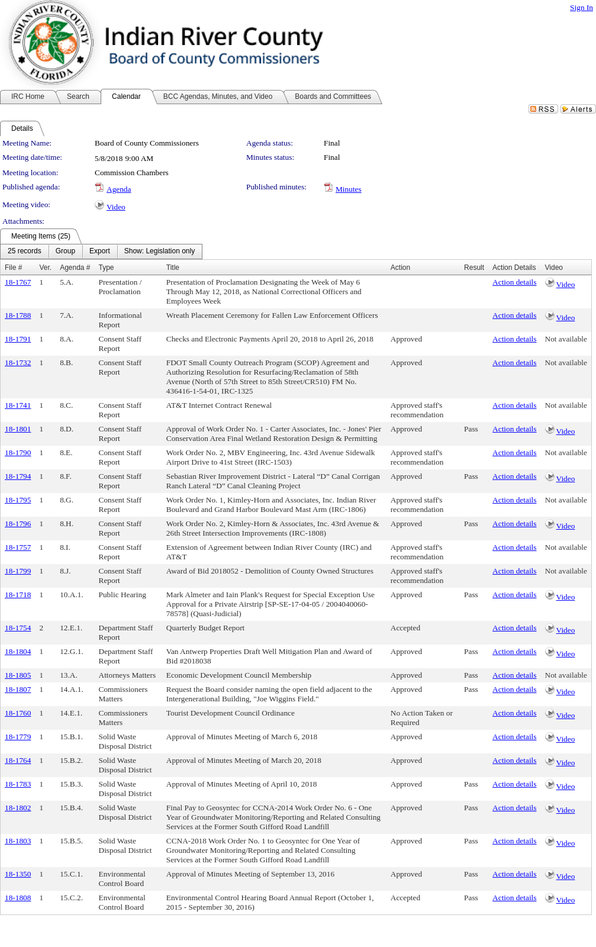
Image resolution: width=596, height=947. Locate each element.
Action (400, 267)
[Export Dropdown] (99, 251)
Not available (566, 338)
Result (474, 267)
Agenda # (75, 267)
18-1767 (18, 282)
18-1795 (18, 499)
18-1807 (18, 689)
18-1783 (18, 783)
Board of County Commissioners (147, 142)
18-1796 (18, 523)
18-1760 (18, 712)
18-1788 (18, 315)
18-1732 (18, 362)
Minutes (349, 189)
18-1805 (18, 675)
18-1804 (18, 651)
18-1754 (18, 627)
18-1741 (18, 405)
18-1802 (18, 807)
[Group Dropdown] (65, 251)
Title (172, 267)
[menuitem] (25, 251)
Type (106, 267)
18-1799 (18, 570)
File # (13, 267)
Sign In (581, 7)
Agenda (119, 189)
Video (116, 206)
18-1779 (18, 736)
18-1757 (18, 547)
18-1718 (18, 594)
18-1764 (18, 760)
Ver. (45, 267)
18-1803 (18, 840)
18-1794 (18, 476)
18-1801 (18, 428)
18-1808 (18, 897)
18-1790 (18, 452)
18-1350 (18, 873)
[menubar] (101, 251)
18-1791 (18, 338)
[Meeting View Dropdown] (159, 251)
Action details (514, 282)
